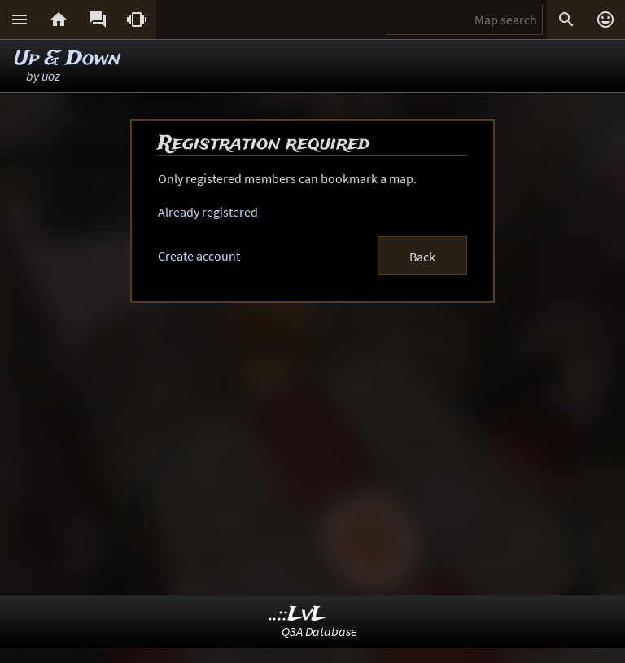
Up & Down (67, 59)
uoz (51, 76)
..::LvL (297, 614)
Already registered (208, 212)
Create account (199, 256)
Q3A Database (319, 631)
